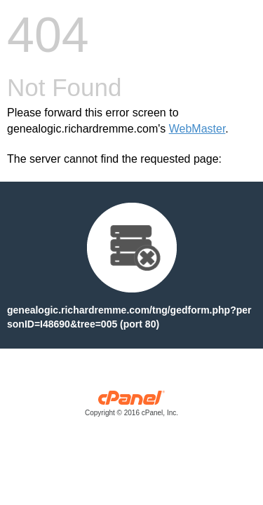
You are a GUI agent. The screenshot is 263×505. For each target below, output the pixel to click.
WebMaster (197, 129)
